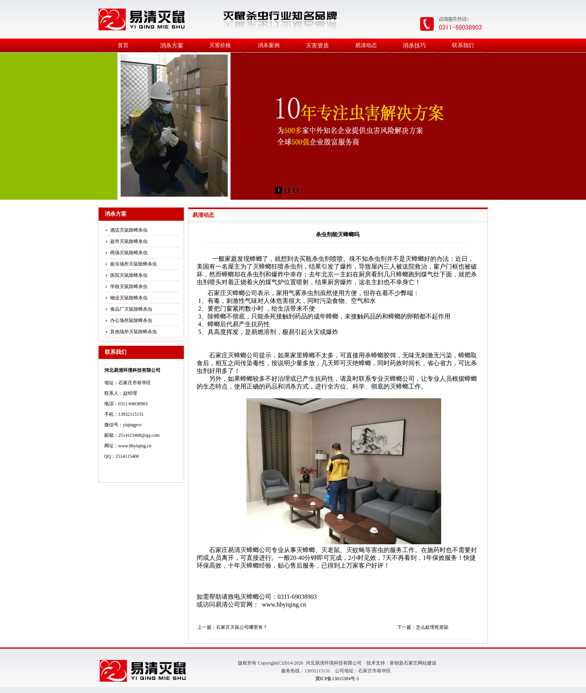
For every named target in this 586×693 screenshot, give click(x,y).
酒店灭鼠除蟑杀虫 (129, 230)
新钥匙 (397, 663)
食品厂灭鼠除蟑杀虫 (131, 309)
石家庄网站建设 (420, 663)
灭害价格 (220, 45)
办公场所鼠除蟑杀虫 (131, 320)
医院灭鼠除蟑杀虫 (129, 275)
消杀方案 (171, 45)
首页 (123, 45)
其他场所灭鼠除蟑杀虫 (133, 331)
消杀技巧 (414, 45)
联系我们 (463, 45)
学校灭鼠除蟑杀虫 (129, 286)
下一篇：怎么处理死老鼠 (423, 627)
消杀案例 (269, 45)
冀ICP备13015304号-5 (337, 678)
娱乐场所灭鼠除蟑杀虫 (133, 264)
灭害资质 (317, 45)
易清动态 (366, 45)
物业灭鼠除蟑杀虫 (129, 298)
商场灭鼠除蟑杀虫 (129, 252)
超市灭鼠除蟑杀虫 (129, 241)
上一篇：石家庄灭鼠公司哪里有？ (232, 627)
